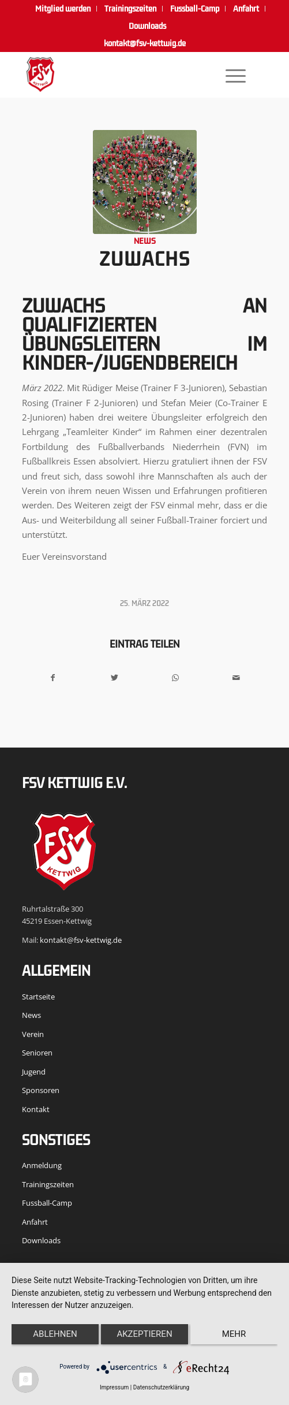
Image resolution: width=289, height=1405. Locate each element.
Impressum (114, 1387)
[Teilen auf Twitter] (114, 677)
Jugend (34, 1071)
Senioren (37, 1052)
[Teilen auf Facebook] (53, 677)
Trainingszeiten (48, 1184)
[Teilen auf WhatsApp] (175, 677)
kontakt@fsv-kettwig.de (145, 43)
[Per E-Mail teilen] (236, 677)
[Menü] (229, 74)
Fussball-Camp (47, 1203)
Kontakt (36, 1109)
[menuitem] (63, 9)
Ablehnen (55, 1334)
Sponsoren (40, 1090)
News (145, 241)
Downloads (147, 26)
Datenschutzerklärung (161, 1387)
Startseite (38, 996)
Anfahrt (35, 1222)
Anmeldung (42, 1165)
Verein (33, 1034)
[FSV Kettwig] (120, 74)
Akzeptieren (144, 1334)
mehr (234, 1334)
